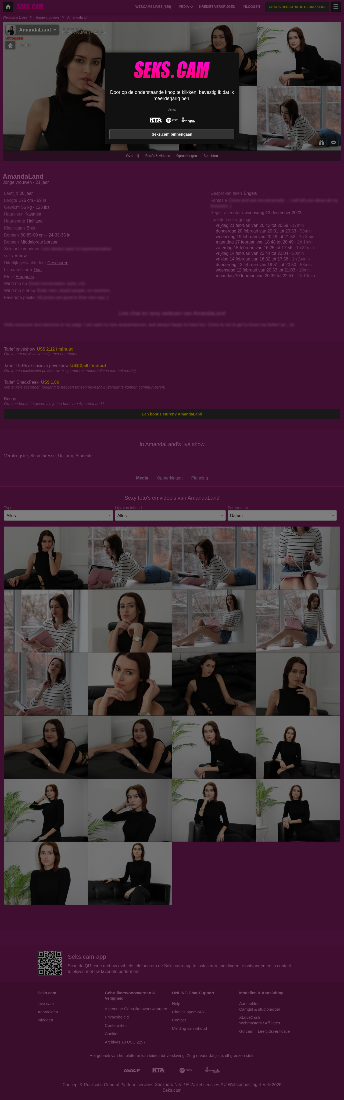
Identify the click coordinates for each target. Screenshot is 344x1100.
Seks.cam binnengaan (172, 134)
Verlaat (172, 109)
